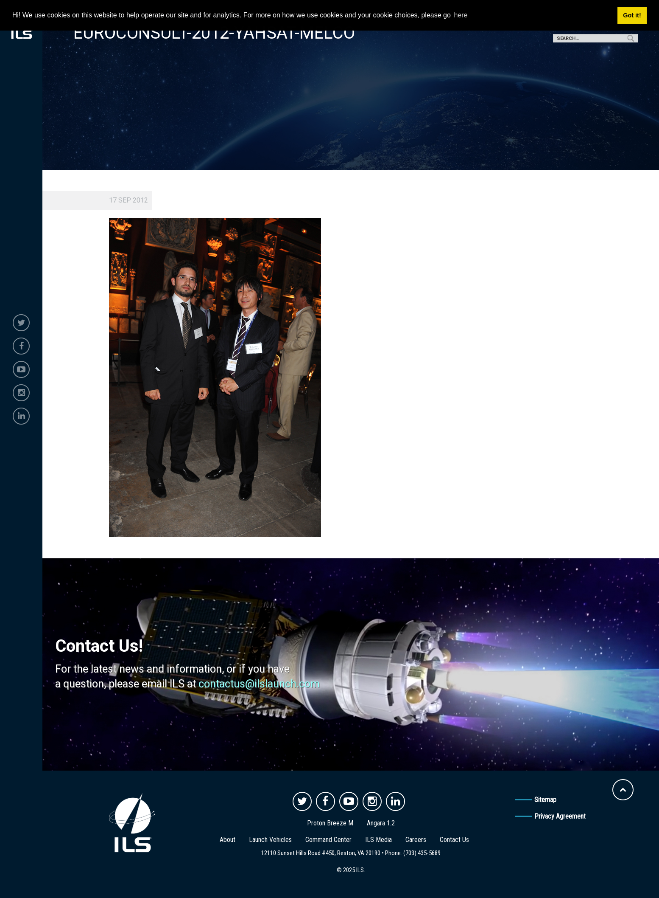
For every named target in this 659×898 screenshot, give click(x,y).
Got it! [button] (632, 15)
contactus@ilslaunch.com (259, 684)
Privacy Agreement (560, 816)
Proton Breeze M (330, 823)
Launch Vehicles (270, 840)
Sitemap (545, 800)
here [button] (460, 15)
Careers (415, 840)
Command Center (328, 840)
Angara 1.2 (381, 823)
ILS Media (378, 840)
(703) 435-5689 (422, 853)
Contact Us (454, 840)
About (227, 840)
